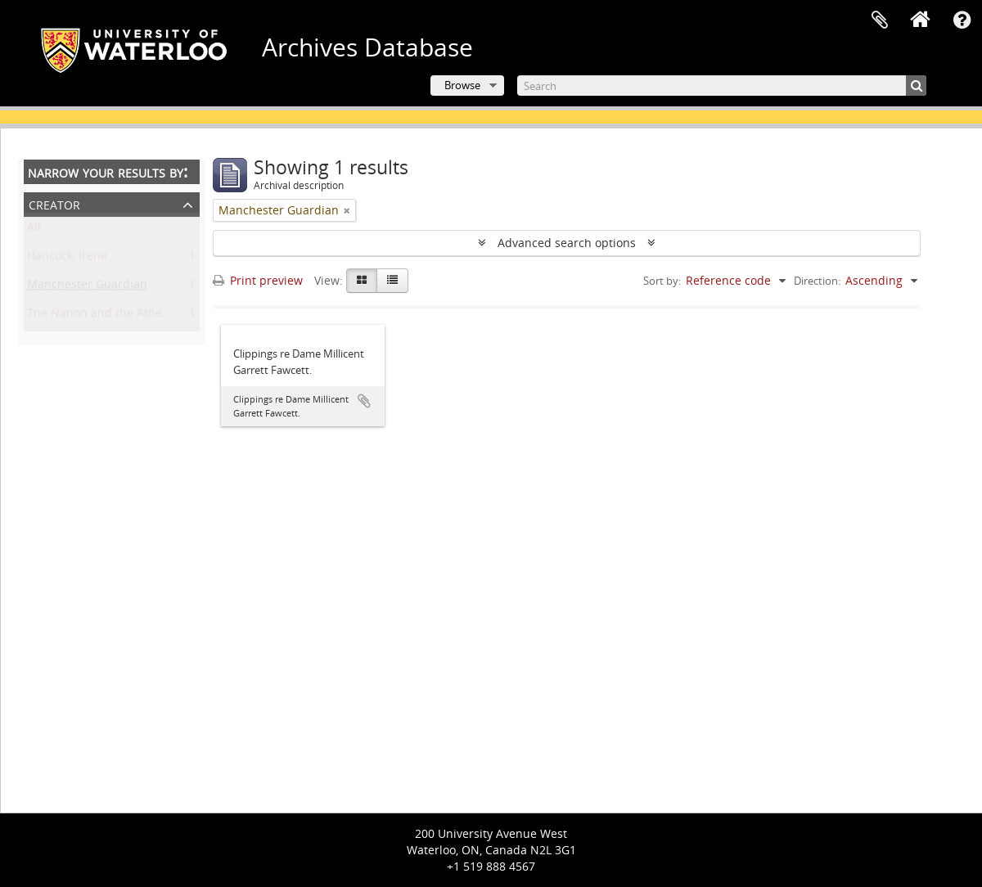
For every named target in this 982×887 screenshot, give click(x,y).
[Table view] (392, 280)
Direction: (817, 280)
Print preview (258, 280)
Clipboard (879, 20)
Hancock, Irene (67, 259)
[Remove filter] (347, 210)
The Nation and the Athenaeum (113, 316)
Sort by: (662, 280)
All (34, 230)
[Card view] (361, 280)
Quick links (961, 20)
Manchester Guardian (87, 287)
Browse (462, 85)
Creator (54, 203)
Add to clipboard (364, 401)
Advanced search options (566, 242)
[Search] (721, 85)
